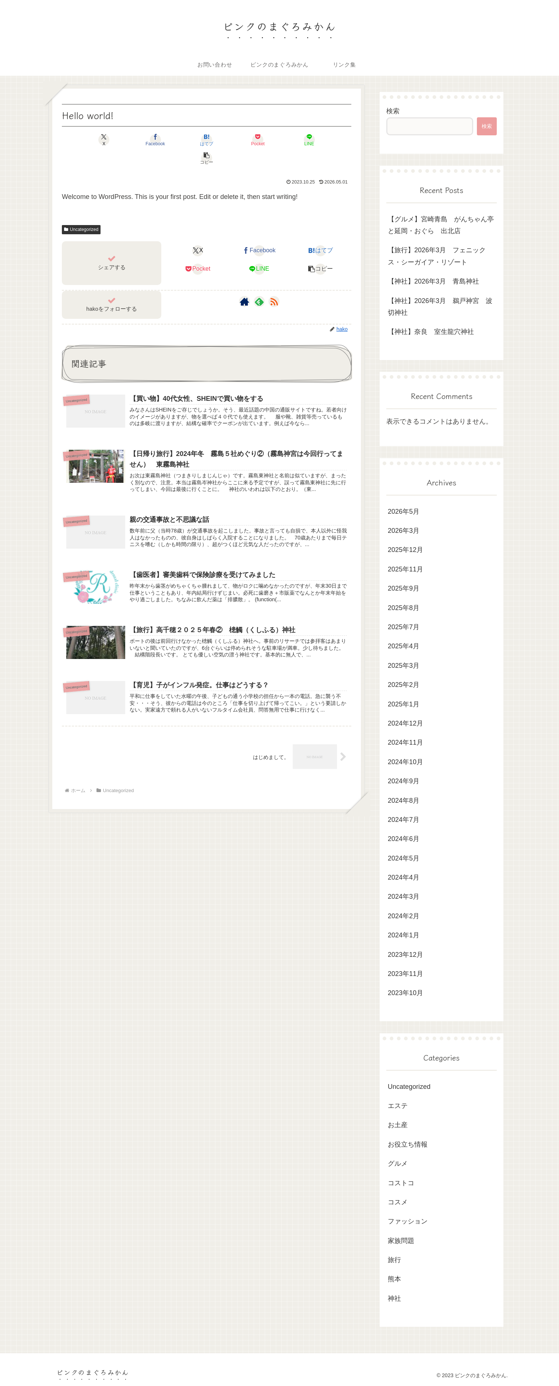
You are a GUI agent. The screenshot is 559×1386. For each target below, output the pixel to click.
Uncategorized (81, 211)
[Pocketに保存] (231, 139)
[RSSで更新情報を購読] (274, 283)
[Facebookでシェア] (133, 139)
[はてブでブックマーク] (182, 139)
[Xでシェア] (85, 139)
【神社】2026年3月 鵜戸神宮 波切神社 (440, 306)
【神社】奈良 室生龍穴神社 (431, 331)
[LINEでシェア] (279, 139)
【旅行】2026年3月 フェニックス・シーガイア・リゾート (437, 256)
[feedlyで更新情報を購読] (259, 283)
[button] (328, 139)
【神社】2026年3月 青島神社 (433, 281)
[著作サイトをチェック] (244, 283)
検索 (393, 111)
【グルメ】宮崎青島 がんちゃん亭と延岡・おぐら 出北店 (441, 225)
